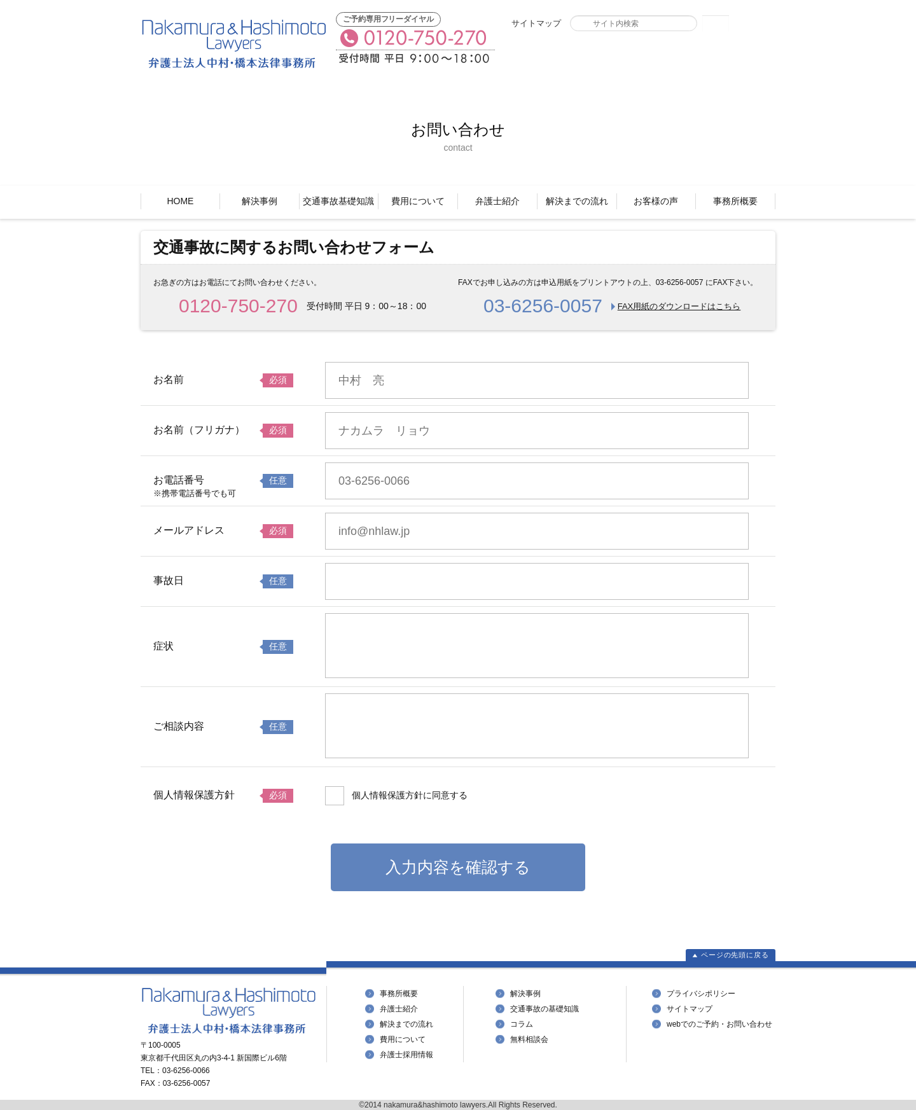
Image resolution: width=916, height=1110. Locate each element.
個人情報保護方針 (194, 794)
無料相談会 (529, 1039)
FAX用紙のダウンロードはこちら (679, 306)
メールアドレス (189, 530)
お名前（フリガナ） (199, 429)
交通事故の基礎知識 (544, 1008)
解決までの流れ (577, 201)
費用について (418, 201)
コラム (521, 1024)
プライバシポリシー (701, 993)
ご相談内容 (178, 726)
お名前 (168, 379)
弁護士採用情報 (406, 1054)
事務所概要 (735, 201)
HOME (180, 201)
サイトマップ (536, 23)
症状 (163, 646)
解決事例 (259, 201)
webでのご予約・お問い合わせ (719, 1024)
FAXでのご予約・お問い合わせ (572, 55)
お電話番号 (178, 480)
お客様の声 (656, 201)
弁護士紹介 (497, 201)
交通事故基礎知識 (338, 201)
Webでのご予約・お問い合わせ (710, 55)
